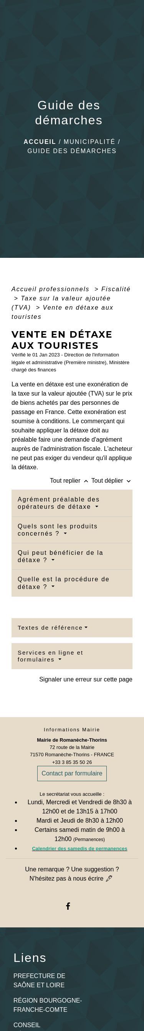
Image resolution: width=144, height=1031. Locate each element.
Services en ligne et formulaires (50, 656)
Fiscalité (116, 289)
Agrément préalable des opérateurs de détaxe (59, 503)
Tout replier (70, 480)
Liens (30, 958)
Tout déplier (111, 480)
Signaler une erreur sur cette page (85, 679)
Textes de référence (50, 627)
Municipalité (90, 142)
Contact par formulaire (71, 773)
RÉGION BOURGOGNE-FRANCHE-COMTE (47, 1005)
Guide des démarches (72, 151)
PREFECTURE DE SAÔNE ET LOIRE (39, 980)
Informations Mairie (72, 729)
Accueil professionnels (52, 289)
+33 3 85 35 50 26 (72, 762)
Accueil (39, 142)
